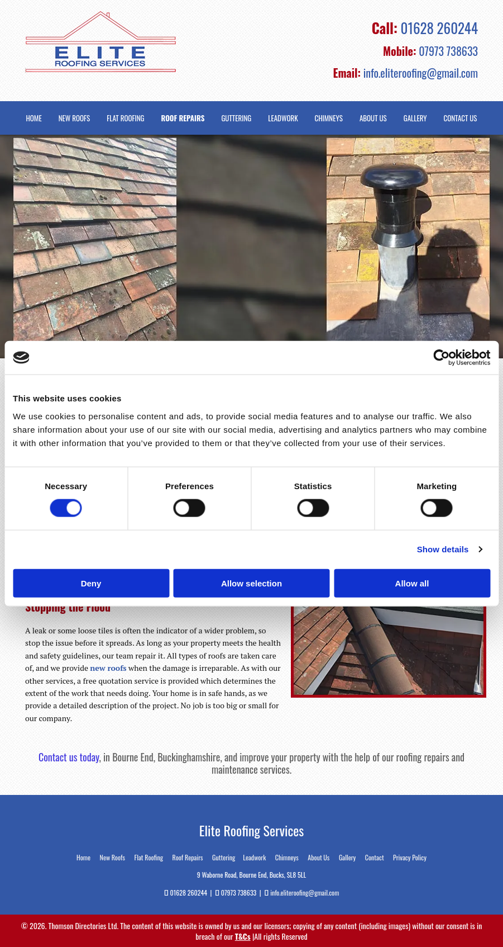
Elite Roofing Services (251, 830)
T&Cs (243, 936)
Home (34, 118)
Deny (91, 583)
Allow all (412, 583)
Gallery (415, 118)
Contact (374, 857)
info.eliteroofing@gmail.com (420, 72)
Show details (443, 549)
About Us (373, 118)
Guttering (236, 118)
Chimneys (329, 118)
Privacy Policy (410, 857)
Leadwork (283, 118)
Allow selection (251, 583)
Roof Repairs (183, 118)
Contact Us (460, 118)
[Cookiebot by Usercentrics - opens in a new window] (441, 357)
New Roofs (74, 118)
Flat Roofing (125, 118)
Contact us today (69, 757)
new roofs (108, 667)
